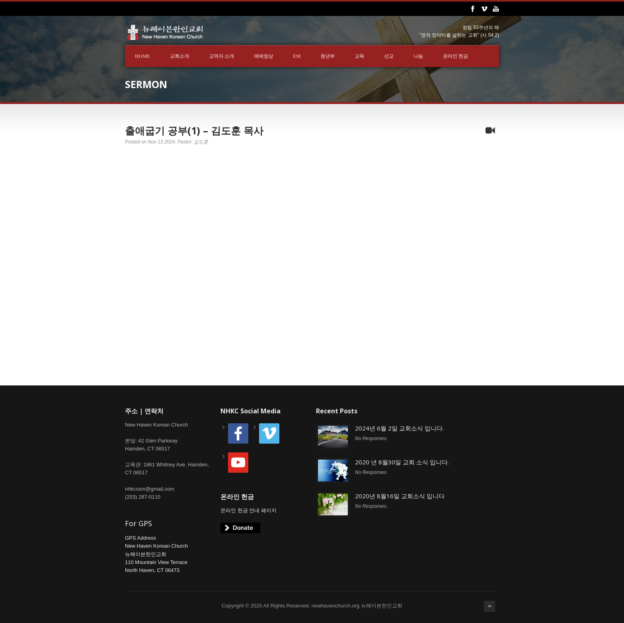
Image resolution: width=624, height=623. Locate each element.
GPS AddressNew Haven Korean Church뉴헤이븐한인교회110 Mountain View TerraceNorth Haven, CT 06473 (156, 554)
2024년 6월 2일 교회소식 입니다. (399, 428)
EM (296, 56)
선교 (389, 56)
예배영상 (263, 56)
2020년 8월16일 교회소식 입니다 (400, 496)
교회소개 (179, 56)
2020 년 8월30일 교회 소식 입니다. (402, 462)
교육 (359, 56)
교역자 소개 (221, 56)
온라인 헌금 (455, 56)
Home (142, 56)
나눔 (418, 56)
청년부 (327, 56)
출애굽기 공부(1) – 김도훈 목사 (194, 130)
